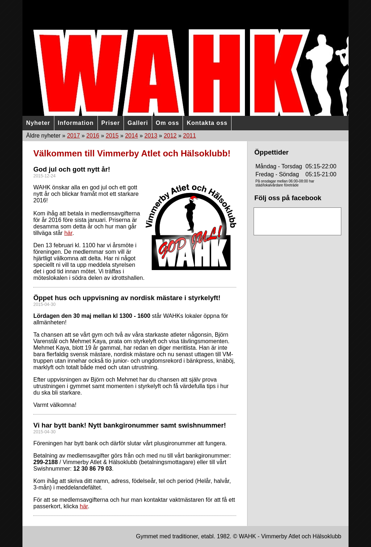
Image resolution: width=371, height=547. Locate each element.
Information (76, 123)
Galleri (138, 123)
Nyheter (38, 123)
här (68, 233)
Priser (110, 123)
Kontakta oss (207, 123)
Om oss (167, 123)
